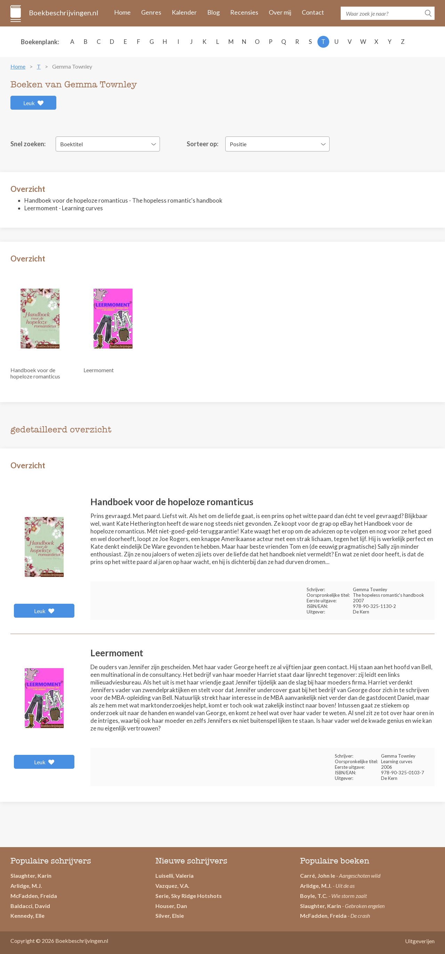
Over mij (280, 12)
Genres (151, 12)
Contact (313, 12)
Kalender (184, 12)
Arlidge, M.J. (26, 885)
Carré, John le (317, 875)
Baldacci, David (30, 905)
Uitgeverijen (420, 941)
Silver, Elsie (169, 915)
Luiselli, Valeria (174, 875)
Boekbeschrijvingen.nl (63, 12)
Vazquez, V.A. (172, 885)
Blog (213, 12)
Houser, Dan (171, 905)
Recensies (244, 12)
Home (122, 12)
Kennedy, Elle (27, 915)
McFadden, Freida (33, 895)
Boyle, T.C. (313, 895)
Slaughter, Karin (30, 875)
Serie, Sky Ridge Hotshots (188, 895)
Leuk (33, 103)
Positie (238, 144)
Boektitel (71, 144)
